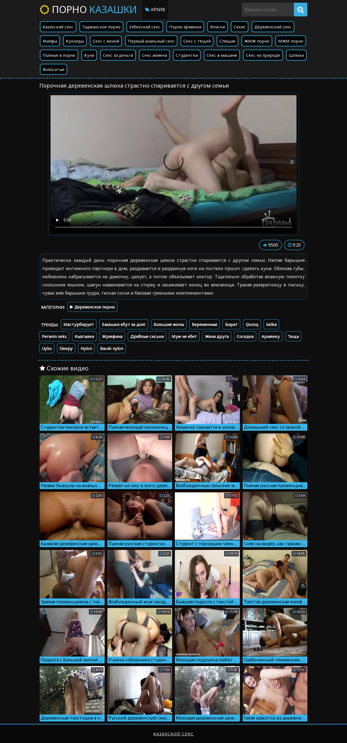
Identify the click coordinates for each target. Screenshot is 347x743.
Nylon (86, 348)
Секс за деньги (118, 55)
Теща (293, 336)
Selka (271, 324)
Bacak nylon (111, 348)
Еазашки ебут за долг (124, 324)
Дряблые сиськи (147, 336)
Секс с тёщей (197, 41)
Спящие (227, 41)
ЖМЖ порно (256, 41)
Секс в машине (222, 55)
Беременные (204, 324)
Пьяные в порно (59, 55)
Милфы (50, 41)
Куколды (75, 41)
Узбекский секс (144, 26)
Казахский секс (58, 26)
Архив (155, 10)
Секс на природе (263, 55)
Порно (88, 9)
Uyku (47, 348)
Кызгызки (84, 336)
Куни (89, 55)
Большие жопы (169, 324)
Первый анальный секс (151, 41)
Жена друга (217, 336)
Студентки (187, 55)
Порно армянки (185, 26)
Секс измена (154, 55)
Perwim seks (54, 336)
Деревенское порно (92, 307)
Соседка (245, 336)
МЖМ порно (290, 41)
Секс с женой (106, 41)
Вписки (217, 26)
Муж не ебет (184, 336)
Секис (240, 26)
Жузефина (112, 336)
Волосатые (53, 69)
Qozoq (252, 324)
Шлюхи (296, 55)
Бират (231, 324)
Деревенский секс (273, 26)
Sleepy (66, 348)
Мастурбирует (78, 324)
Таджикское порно (101, 26)
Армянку (270, 336)
